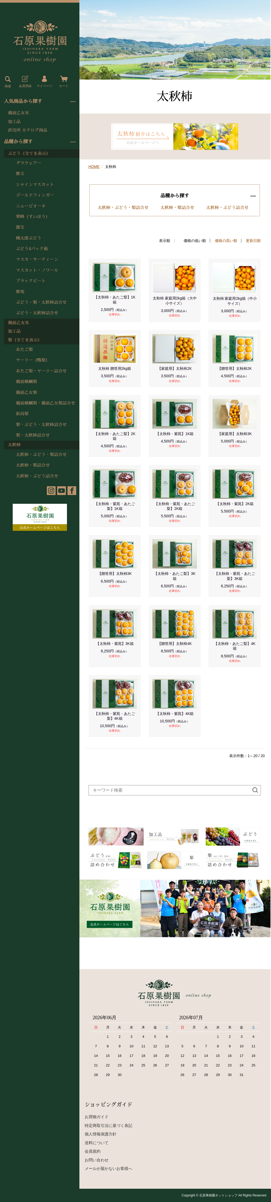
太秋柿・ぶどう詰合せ (37, 476)
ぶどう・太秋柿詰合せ (37, 313)
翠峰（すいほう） (33, 217)
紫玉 (20, 174)
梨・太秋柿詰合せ (33, 435)
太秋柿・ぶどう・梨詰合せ (41, 455)
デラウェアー (28, 163)
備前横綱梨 (26, 382)
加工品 (14, 122)
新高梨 (22, 414)
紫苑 (20, 292)
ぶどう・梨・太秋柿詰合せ (41, 302)
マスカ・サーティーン (37, 259)
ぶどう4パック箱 (32, 249)
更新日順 (253, 240)
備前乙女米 (18, 113)
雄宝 (20, 227)
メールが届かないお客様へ (108, 1168)
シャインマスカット (35, 185)
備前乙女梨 (26, 392)
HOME (94, 166)
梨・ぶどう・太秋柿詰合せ (41, 425)
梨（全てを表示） (25, 340)
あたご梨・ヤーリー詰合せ (41, 371)
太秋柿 (14, 445)
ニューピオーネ (31, 206)
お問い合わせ (97, 1160)
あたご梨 (24, 350)
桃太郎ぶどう (28, 238)
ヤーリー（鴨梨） (33, 360)
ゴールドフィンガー (35, 195)
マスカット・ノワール (37, 270)
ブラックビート (31, 281)
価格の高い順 (226, 240)
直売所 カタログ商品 (27, 130)
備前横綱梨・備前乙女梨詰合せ (45, 403)
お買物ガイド (97, 1116)
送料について (97, 1142)
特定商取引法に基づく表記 (108, 1125)
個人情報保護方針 (100, 1134)
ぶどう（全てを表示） (29, 153)
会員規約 (93, 1151)
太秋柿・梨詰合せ (33, 465)
